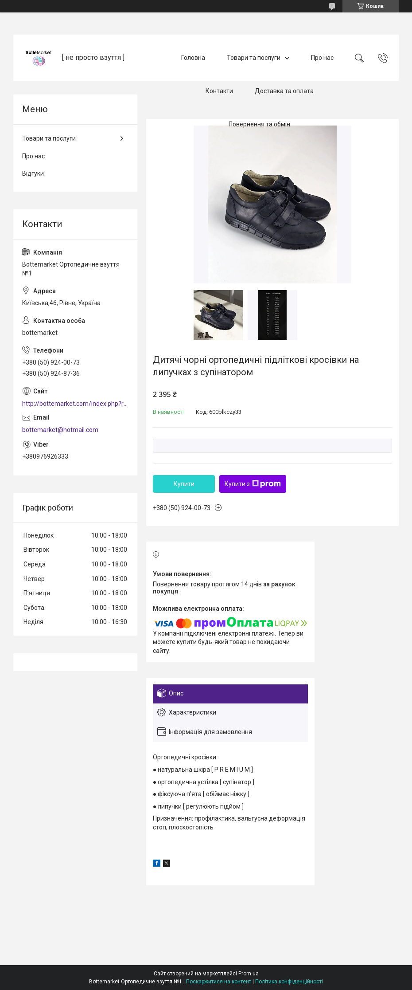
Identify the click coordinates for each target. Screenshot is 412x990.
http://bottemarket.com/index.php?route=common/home (75, 403)
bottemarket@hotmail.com (60, 429)
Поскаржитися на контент (218, 981)
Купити (184, 483)
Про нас (322, 57)
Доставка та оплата (284, 90)
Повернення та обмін (259, 124)
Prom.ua (248, 973)
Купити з (253, 484)
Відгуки (33, 173)
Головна (193, 57)
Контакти (219, 90)
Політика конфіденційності (289, 981)
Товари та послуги (253, 57)
